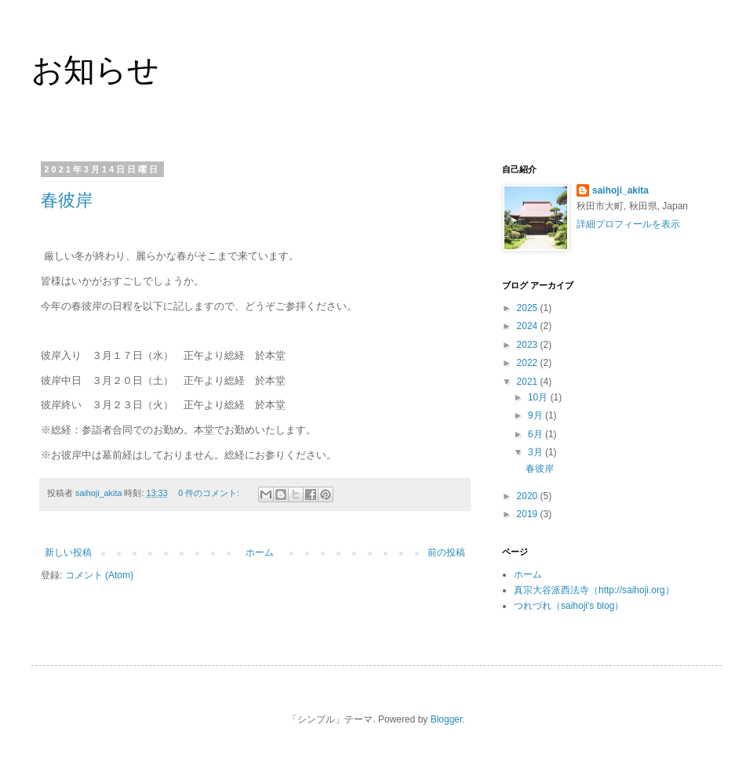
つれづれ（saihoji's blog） (569, 605)
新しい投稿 (68, 552)
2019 (528, 514)
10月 (539, 397)
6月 (536, 434)
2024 (528, 326)
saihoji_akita (620, 190)
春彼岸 (67, 200)
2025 (528, 307)
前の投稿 (446, 552)
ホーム (260, 552)
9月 (536, 415)
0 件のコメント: (210, 493)
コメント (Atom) (99, 575)
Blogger (447, 719)
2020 (528, 496)
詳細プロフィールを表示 (628, 224)
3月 (536, 452)
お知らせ (95, 70)
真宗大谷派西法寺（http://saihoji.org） (594, 590)
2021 (528, 381)
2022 (528, 362)
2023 (528, 344)
